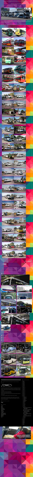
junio (24, 403)
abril (23, 405)
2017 (23, 390)
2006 (23, 424)
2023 (23, 384)
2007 (23, 423)
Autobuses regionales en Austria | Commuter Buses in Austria (7, 301)
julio (23, 402)
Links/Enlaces (19, 5)
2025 (23, 382)
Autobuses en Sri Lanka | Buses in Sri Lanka (7, 294)
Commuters (2, 411)
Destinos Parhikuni (25, 412)
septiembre (24, 400)
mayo (24, 404)
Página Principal (16, 268)
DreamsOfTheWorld (3, 413)
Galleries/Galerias (9, 5)
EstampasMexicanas (3, 414)
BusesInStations (3, 409)
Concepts (2, 412)
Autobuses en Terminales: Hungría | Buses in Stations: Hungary (24, 301)
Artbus (2, 406)
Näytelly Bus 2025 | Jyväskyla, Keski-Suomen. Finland (10, 314)
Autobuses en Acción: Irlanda (22, 293)
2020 (23, 387)
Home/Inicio (3, 5)
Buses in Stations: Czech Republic (27, 409)
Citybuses (2, 410)
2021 (23, 386)
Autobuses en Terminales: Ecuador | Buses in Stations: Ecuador (7, 308)
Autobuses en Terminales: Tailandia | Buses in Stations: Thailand (7, 287)
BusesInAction (2, 408)
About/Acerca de (14, 5)
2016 (23, 391)
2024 (23, 383)
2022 (23, 385)
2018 (23, 389)
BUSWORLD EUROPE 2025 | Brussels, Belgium (23, 308)
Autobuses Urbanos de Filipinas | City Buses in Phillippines (23, 287)
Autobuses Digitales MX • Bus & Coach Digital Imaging (16, 1)
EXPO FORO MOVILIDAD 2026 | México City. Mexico (10, 275)
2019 (23, 388)
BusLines (2, 407)
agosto (24, 401)
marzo (24, 406)
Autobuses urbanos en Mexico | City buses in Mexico (14, 24)
